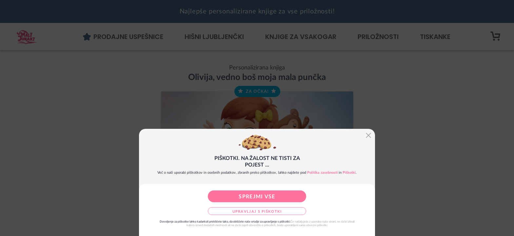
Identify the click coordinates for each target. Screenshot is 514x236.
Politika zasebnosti (322, 172)
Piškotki (349, 172)
